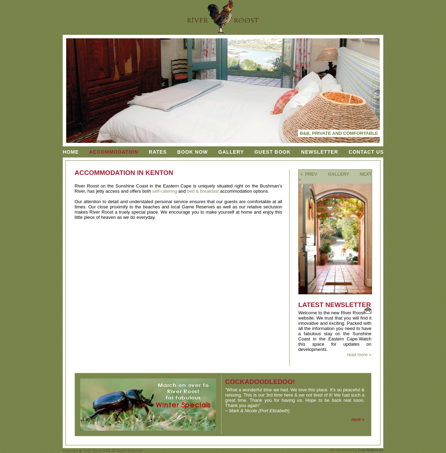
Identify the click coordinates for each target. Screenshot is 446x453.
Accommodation (113, 152)
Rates (158, 152)
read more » (359, 354)
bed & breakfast (203, 191)
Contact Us (366, 152)
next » (357, 419)
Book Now (192, 152)
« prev (308, 174)
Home (71, 152)
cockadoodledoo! (260, 381)
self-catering (164, 191)
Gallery (231, 152)
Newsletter (319, 152)
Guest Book (272, 152)
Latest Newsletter (334, 304)
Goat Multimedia (370, 450)
